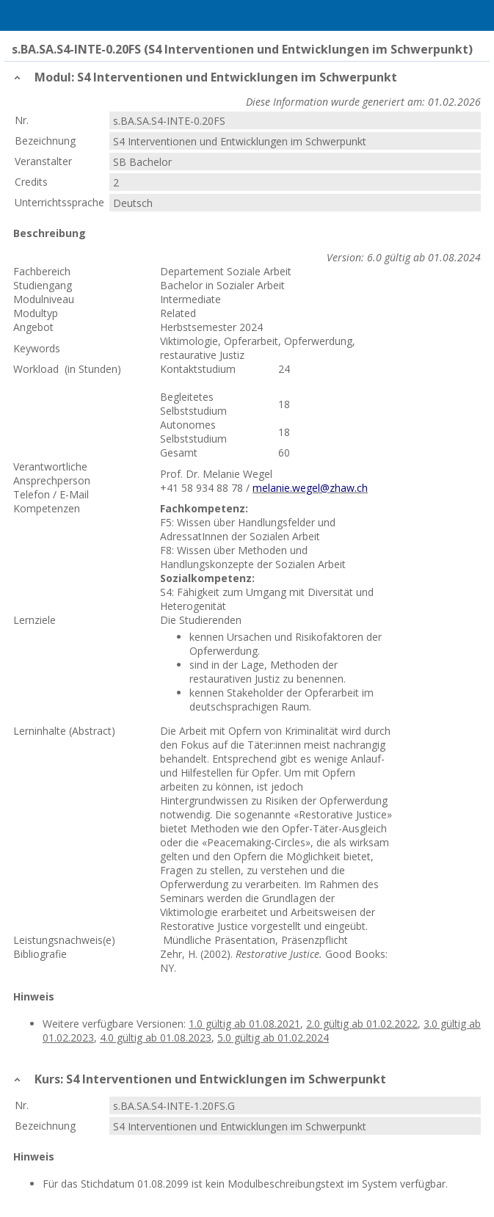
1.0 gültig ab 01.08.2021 (244, 1024)
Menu (18, 15)
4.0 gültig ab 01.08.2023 (155, 1038)
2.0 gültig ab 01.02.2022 (362, 1024)
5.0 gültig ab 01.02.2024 (273, 1038)
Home (49, 15)
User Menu (475, 15)
